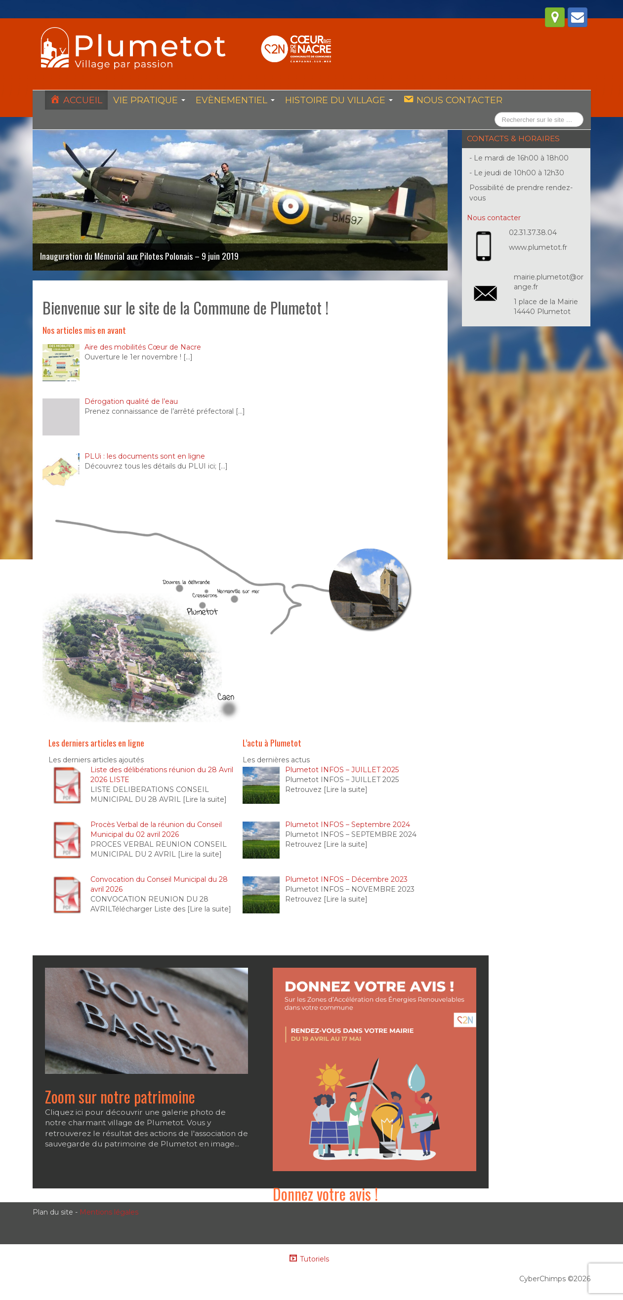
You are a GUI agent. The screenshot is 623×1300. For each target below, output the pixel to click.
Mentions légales (109, 1213)
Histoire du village (337, 100)
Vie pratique (148, 100)
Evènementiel (233, 100)
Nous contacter (494, 218)
